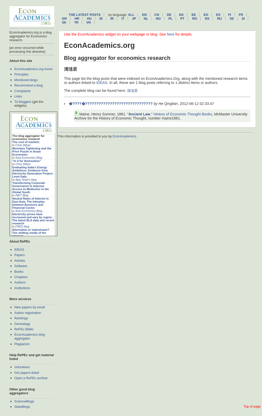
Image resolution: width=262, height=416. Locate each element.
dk (181, 15)
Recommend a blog (28, 85)
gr (64, 18)
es (218, 15)
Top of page (252, 406)
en (144, 15)
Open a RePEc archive (31, 378)
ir (112, 18)
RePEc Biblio (24, 329)
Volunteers (22, 367)
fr (241, 15)
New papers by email (29, 307)
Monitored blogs (26, 80)
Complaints (22, 91)
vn (88, 22)
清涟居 (132, 91)
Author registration (27, 313)
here (170, 34)
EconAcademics (124, 136)
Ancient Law (139, 114)
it (122, 18)
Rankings (21, 318)
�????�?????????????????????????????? (110, 104)
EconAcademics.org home (33, 69)
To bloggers (22, 102)
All (131, 15)
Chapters (21, 277)
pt (182, 18)
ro (194, 18)
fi (229, 15)
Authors (20, 282)
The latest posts (85, 15)
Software (20, 266)
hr (76, 18)
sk (64, 22)
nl (146, 18)
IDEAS (19, 249)
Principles (21, 74)
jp (134, 18)
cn (156, 15)
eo (206, 15)
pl (170, 18)
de (169, 15)
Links (18, 96)
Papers (19, 255)
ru (219, 18)
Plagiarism (22, 344)
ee (194, 15)
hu (89, 18)
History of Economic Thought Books (183, 114)
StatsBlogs (22, 407)
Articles (19, 260)
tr (76, 22)
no (158, 18)
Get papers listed (26, 373)
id (101, 18)
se (232, 18)
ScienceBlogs (24, 401)
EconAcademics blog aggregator (29, 336)
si (243, 18)
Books (19, 271)
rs (207, 18)
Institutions (22, 288)
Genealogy (22, 324)
